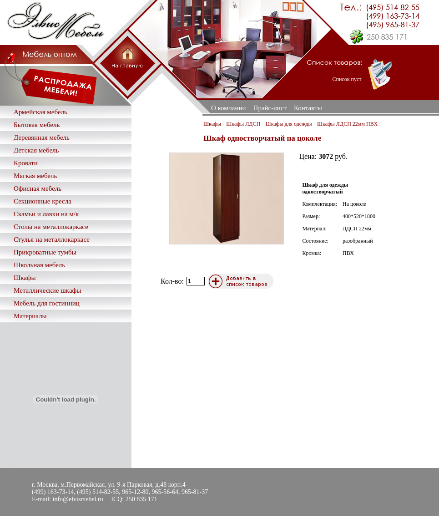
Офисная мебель (37, 188)
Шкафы (25, 277)
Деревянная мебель (42, 137)
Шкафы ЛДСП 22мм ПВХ (347, 124)
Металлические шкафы (47, 290)
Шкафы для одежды (289, 124)
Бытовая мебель (37, 124)
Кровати (26, 163)
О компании (228, 108)
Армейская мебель (40, 112)
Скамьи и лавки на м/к (46, 214)
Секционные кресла (42, 201)
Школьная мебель (39, 265)
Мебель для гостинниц (47, 303)
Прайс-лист (270, 108)
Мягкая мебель (35, 175)
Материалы (30, 316)
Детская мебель (36, 150)
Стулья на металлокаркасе (52, 239)
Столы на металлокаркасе (51, 226)
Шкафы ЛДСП (243, 124)
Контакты (308, 108)
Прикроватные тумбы (45, 252)
